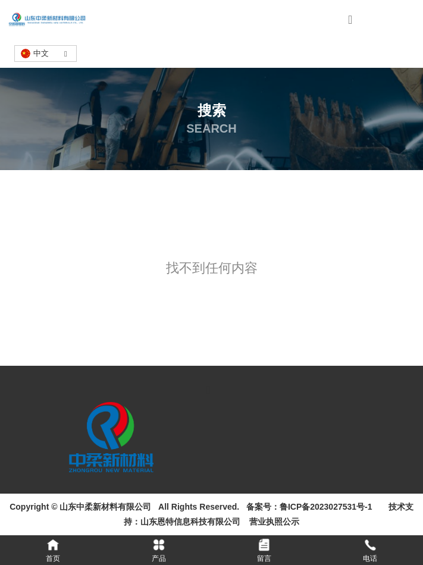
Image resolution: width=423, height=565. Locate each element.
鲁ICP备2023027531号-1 (326, 506)
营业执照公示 (272, 521)
